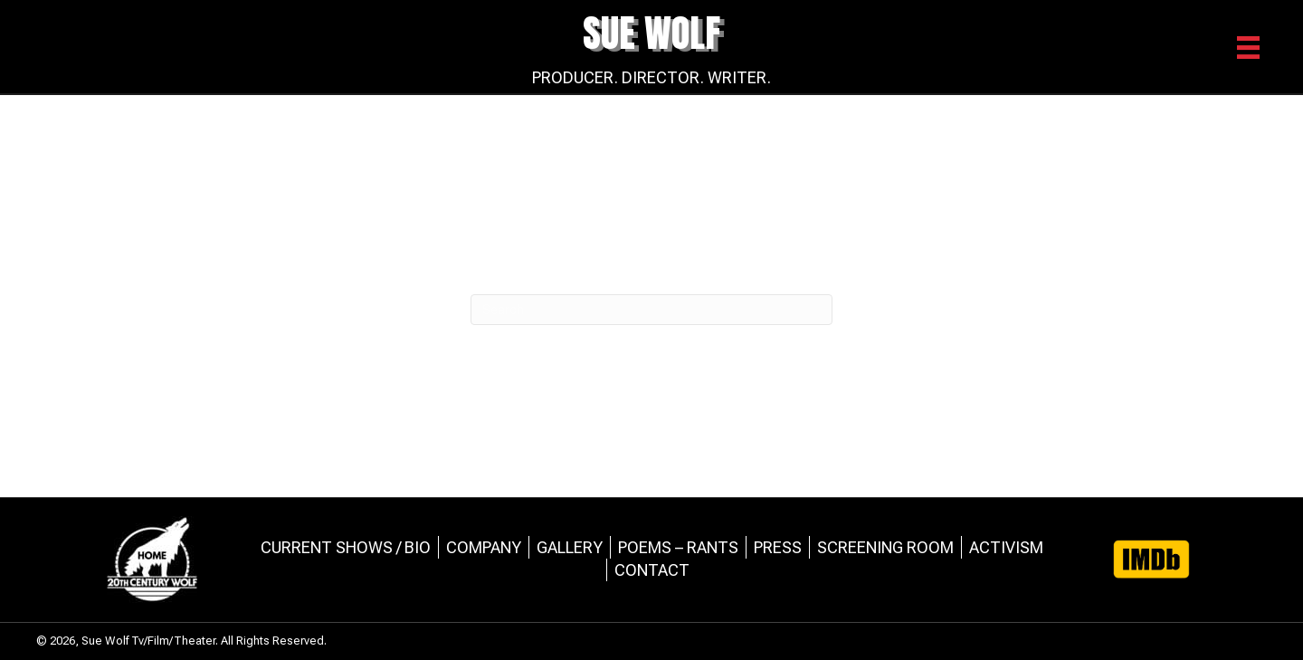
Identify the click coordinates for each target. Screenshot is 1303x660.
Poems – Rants (678, 547)
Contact (652, 569)
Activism (1006, 547)
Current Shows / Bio (346, 547)
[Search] (651, 309)
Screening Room (885, 547)
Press (778, 547)
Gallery (570, 547)
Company (483, 547)
